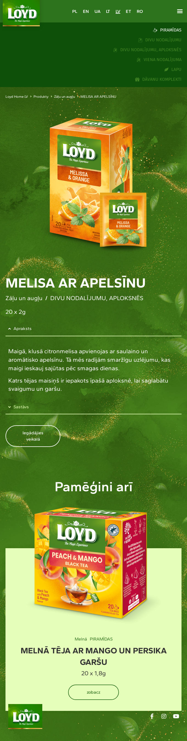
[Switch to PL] (74, 11)
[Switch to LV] (118, 11)
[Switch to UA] (97, 11)
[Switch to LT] (108, 11)
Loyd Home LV (16, 96)
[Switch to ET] (128, 11)
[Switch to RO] (140, 11)
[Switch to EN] (86, 11)
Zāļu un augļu (64, 96)
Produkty (41, 96)
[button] (179, 11)
